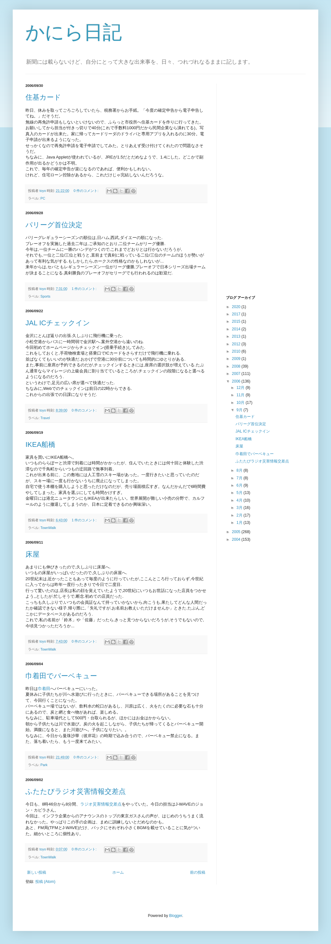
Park (43, 765)
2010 (237, 351)
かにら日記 (73, 32)
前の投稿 (197, 872)
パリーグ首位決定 (53, 225)
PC (42, 198)
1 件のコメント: (84, 289)
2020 (237, 307)
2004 (237, 539)
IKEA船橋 (40, 444)
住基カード (43, 97)
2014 (237, 329)
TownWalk (48, 528)
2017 (237, 314)
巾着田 (44, 688)
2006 (237, 381)
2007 (237, 373)
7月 (239, 478)
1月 (239, 522)
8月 (239, 470)
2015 (237, 321)
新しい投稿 (36, 872)
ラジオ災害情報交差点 (101, 804)
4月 (239, 500)
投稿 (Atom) (45, 881)
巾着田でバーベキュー (61, 676)
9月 (239, 410)
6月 (239, 485)
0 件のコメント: (86, 191)
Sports (45, 296)
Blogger (175, 915)
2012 (237, 344)
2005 (237, 532)
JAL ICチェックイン (57, 323)
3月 (239, 507)
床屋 (32, 554)
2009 (237, 358)
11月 (241, 395)
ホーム (118, 872)
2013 (237, 336)
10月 (241, 402)
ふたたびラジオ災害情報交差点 (75, 791)
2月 (239, 515)
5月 (239, 492)
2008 (237, 366)
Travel (45, 418)
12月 (241, 387)
